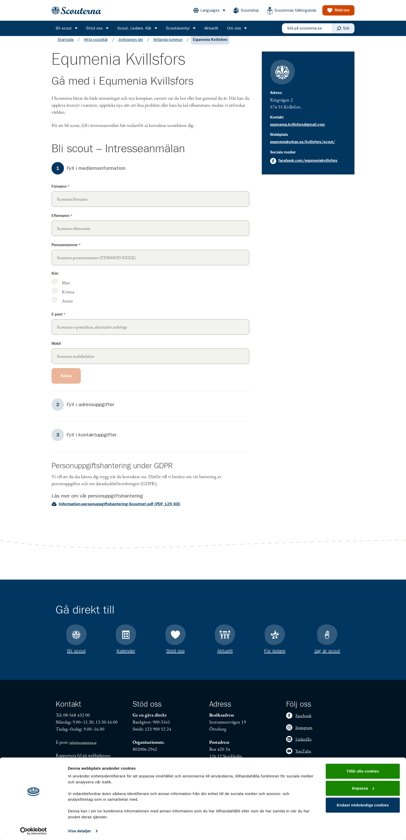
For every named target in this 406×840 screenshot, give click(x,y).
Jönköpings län (130, 44)
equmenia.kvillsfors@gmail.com (297, 130)
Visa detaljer (79, 830)
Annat (67, 305)
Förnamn (60, 192)
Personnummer (66, 250)
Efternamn (62, 221)
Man (66, 287)
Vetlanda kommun (168, 44)
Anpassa (363, 787)
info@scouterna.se (83, 742)
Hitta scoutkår (96, 44)
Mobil (56, 349)
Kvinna (68, 296)
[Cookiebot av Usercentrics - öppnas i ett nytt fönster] (33, 830)
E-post (58, 320)
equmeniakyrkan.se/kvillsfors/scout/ (302, 147)
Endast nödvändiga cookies (363, 804)
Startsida (66, 44)
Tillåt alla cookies (362, 770)
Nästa (66, 381)
